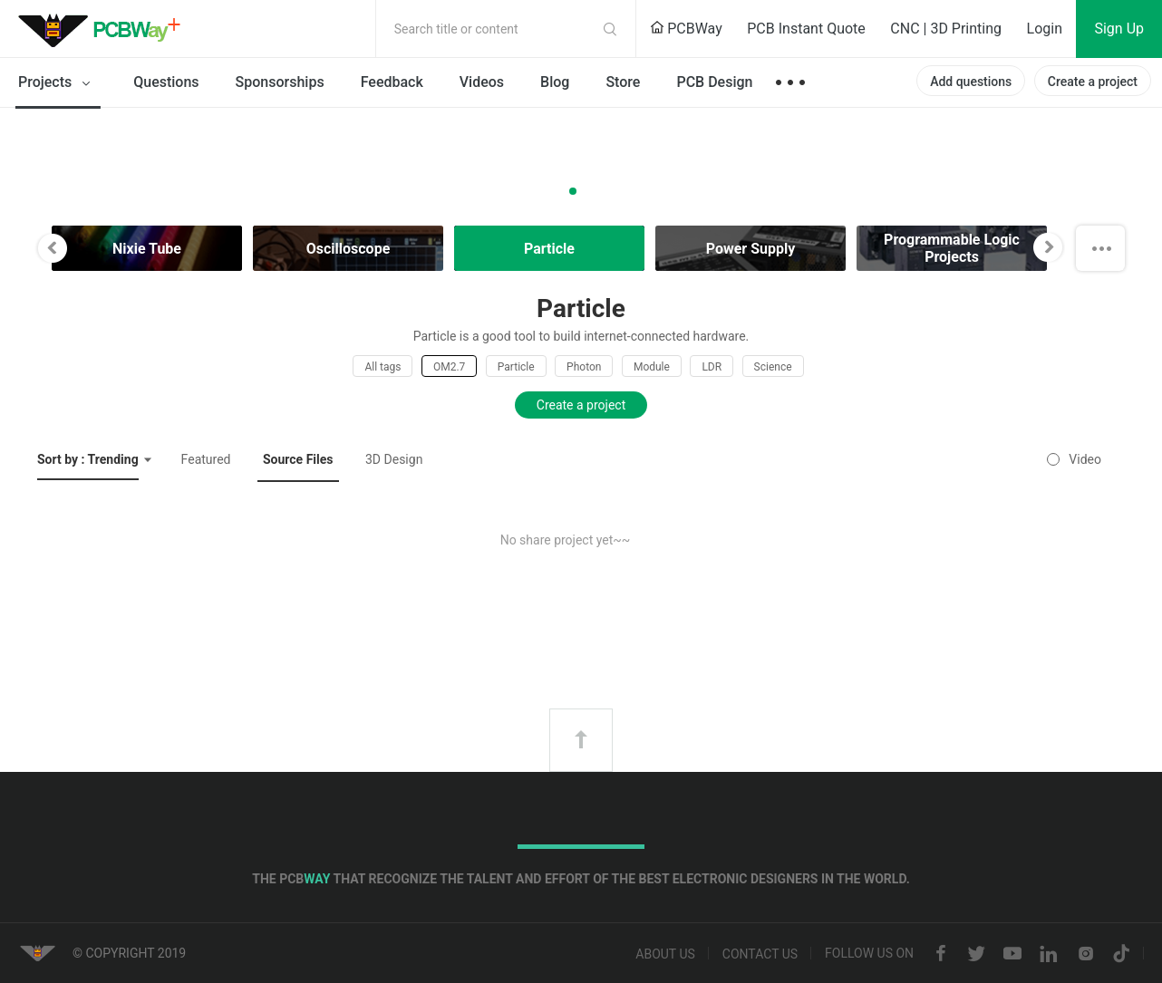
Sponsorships (280, 82)
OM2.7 (449, 367)
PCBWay (686, 28)
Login (1044, 28)
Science (773, 367)
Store (622, 82)
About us (665, 954)
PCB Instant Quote (806, 28)
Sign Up (1119, 28)
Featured (206, 459)
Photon (583, 367)
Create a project (1093, 81)
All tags (382, 367)
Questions (166, 82)
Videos (482, 82)
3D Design (393, 459)
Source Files (298, 459)
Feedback (392, 82)
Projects (57, 83)
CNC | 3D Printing (946, 28)
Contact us (760, 954)
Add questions (971, 81)
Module (652, 367)
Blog (554, 82)
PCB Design (714, 82)
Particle (516, 367)
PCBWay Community (104, 29)
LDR (711, 367)
